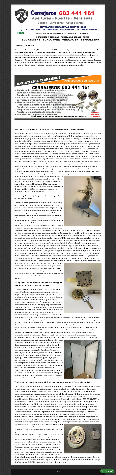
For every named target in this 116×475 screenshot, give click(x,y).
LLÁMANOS (107, 471)
